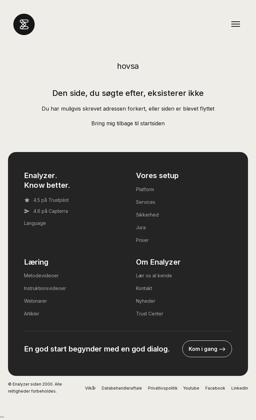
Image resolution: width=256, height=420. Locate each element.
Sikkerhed (147, 215)
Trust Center (149, 313)
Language (35, 223)
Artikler (31, 313)
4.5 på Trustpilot (46, 200)
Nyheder (145, 301)
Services (145, 202)
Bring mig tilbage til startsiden (128, 123)
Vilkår (90, 388)
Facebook (215, 388)
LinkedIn (239, 388)
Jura (141, 227)
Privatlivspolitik (163, 388)
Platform (145, 189)
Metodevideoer (41, 275)
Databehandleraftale (122, 388)
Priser (142, 240)
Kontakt (144, 288)
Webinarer (35, 301)
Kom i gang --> (207, 348)
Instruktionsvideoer (45, 288)
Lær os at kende (154, 275)
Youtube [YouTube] (191, 388)
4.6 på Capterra (46, 211)
